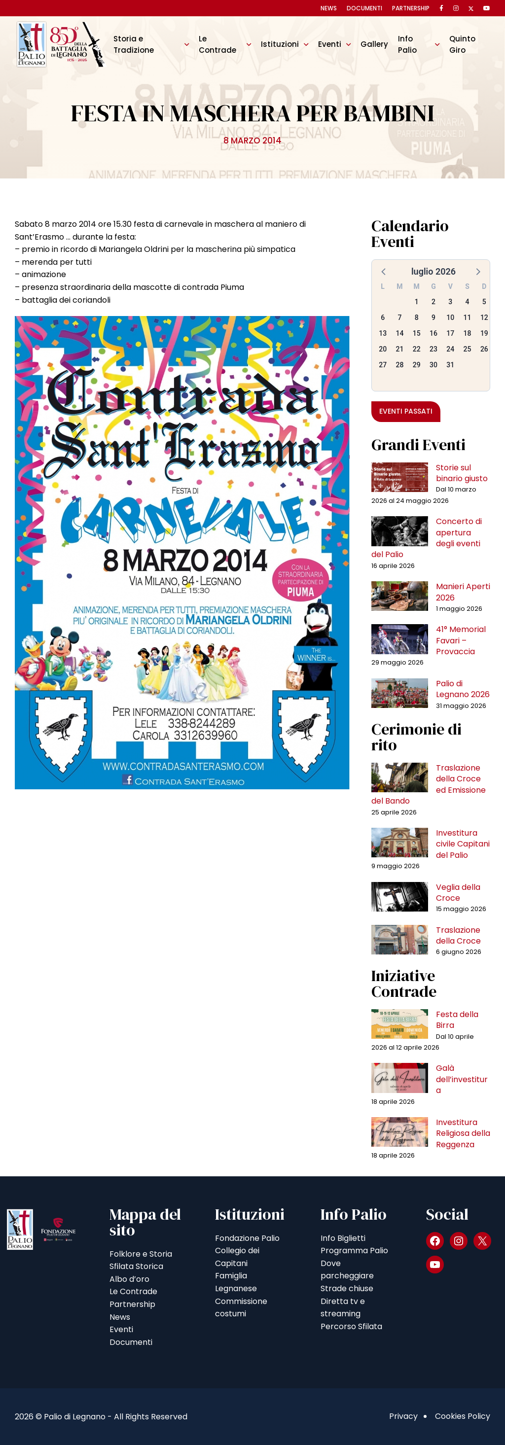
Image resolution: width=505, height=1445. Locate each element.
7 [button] (399, 317)
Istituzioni (280, 44)
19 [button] (484, 333)
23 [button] (433, 349)
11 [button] (467, 317)
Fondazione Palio (247, 1238)
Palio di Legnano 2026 (463, 689)
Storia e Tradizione (133, 44)
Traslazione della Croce (458, 935)
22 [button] (417, 349)
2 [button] (433, 302)
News (329, 8)
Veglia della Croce (458, 892)
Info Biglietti (343, 1238)
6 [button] (383, 317)
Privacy (403, 1416)
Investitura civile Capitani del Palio (463, 844)
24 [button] (450, 349)
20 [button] (383, 349)
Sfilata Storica (136, 1266)
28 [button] (399, 365)
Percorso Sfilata (351, 1326)
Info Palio (407, 44)
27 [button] (383, 365)
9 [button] (433, 317)
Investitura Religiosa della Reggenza (463, 1133)
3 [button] (450, 302)
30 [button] (433, 365)
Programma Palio (354, 1250)
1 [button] (417, 302)
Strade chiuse (347, 1288)
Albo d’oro (129, 1279)
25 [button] (467, 349)
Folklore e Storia (140, 1254)
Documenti (364, 8)
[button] (384, 271)
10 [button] (450, 317)
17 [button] (450, 333)
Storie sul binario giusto (462, 473)
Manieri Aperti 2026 (463, 592)
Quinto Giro (462, 44)
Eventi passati (406, 411)
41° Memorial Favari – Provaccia (461, 640)
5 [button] (484, 302)
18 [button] (467, 333)
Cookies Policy (462, 1416)
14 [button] (399, 333)
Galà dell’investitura (462, 1079)
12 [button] (484, 317)
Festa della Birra (457, 1020)
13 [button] (383, 333)
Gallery (374, 44)
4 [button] (467, 302)
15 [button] (417, 333)
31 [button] (450, 365)
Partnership (411, 8)
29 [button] (417, 365)
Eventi (329, 44)
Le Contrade (217, 44)
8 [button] (417, 317)
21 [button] (399, 349)
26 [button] (484, 349)
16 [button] (433, 333)
